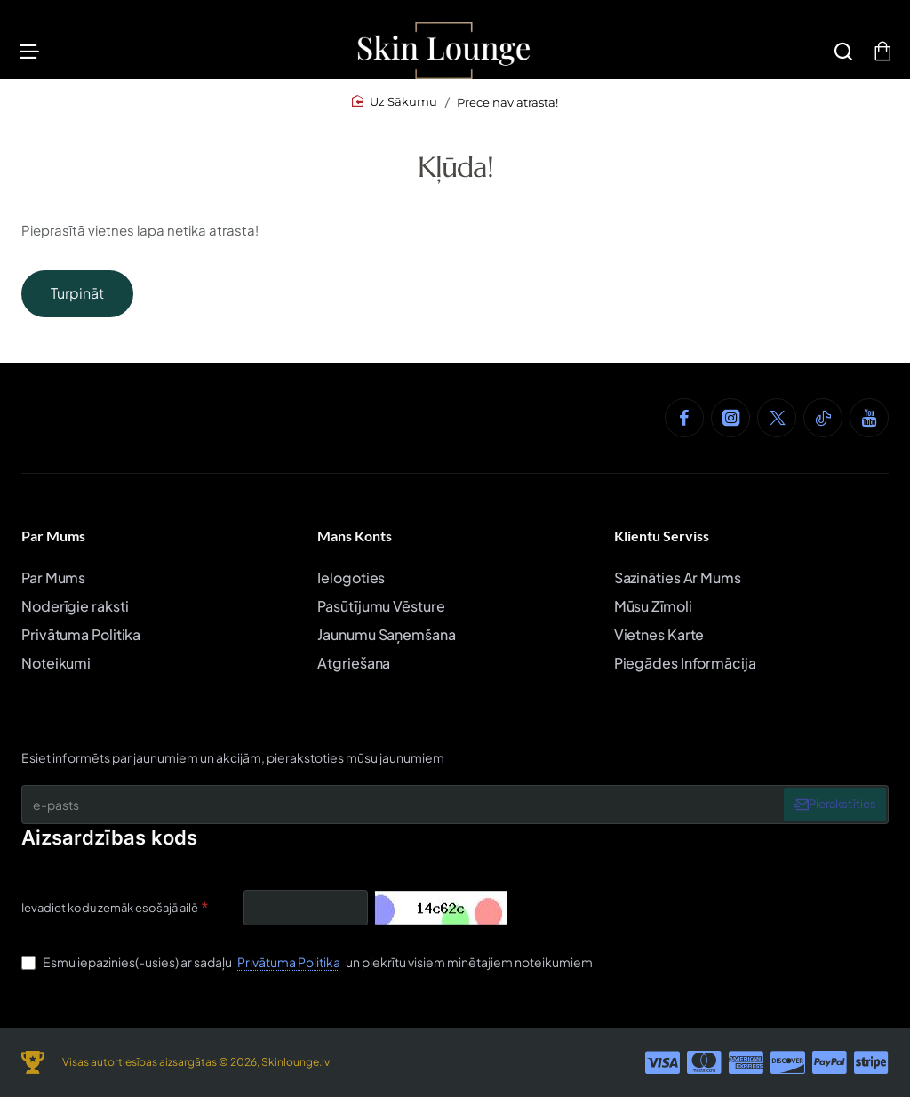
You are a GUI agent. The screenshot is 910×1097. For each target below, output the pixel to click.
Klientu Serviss (661, 535)
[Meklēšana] (838, 55)
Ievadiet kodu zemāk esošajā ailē (109, 908)
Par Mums (53, 535)
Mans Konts (354, 535)
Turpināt (77, 302)
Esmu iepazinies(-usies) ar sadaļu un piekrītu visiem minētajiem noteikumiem (307, 962)
